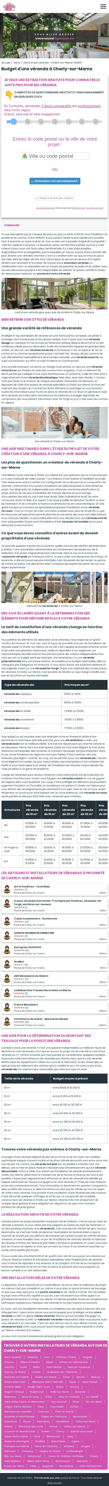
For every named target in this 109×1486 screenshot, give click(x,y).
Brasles (45, 1431)
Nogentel (47, 1466)
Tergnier (87, 1357)
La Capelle (92, 1396)
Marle (72, 1382)
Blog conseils (55, 1483)
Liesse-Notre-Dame (16, 1436)
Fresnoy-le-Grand (15, 1372)
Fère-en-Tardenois (79, 1367)
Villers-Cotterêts (30, 1362)
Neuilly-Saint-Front (39, 1387)
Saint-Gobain (90, 1382)
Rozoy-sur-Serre (14, 1466)
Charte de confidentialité (45, 208)
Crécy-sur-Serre (85, 1421)
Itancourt (10, 1451)
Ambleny (69, 1446)
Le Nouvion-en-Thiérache (62, 1372)
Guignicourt (37, 1392)
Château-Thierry (66, 1357)
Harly (41, 1406)
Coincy (60, 1431)
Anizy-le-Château (69, 1396)
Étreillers (40, 1441)
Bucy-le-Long (30, 1396)
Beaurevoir (10, 1421)
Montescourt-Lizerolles (18, 1411)
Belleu (36, 1367)
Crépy (48, 1396)
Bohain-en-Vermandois (74, 1362)
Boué (37, 1436)
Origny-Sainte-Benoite (18, 1406)
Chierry (94, 1456)
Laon (47, 1357)
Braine (60, 1387)
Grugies (85, 1446)
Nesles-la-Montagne (16, 1441)
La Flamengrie (75, 1451)
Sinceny (74, 1387)
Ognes (75, 1441)
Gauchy (9, 1367)
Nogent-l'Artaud (14, 1392)
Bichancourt (63, 1461)
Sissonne (80, 1392)
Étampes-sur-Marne (16, 1446)
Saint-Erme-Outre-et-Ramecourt (24, 1401)
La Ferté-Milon (12, 1387)
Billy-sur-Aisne (12, 1456)
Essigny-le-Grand (50, 1451)
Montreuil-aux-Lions (31, 1426)
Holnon (8, 1426)
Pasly (33, 1466)
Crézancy (27, 1451)
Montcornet (80, 1416)
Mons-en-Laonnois (46, 1446)
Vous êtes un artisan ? (94, 208)
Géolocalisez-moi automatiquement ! (55, 181)
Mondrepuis (66, 1466)
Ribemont (10, 1396)
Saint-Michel (53, 1367)
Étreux (27, 1421)
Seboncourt (35, 1456)
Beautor (95, 1377)
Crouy (66, 1377)
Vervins (80, 1377)
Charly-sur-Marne (45, 1377)
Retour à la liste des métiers (54, 198)
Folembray (43, 1421)
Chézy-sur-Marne (74, 1426)
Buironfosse (58, 1441)
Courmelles (57, 1406)
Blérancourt (53, 1436)
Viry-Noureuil (59, 1401)
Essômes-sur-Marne (16, 1377)
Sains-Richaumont (91, 1466)
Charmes (43, 1411)
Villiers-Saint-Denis (38, 1461)
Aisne (17, 62)
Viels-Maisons (12, 1461)
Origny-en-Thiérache (54, 1416)
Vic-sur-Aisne (94, 1401)
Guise (23, 1367)
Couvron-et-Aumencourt (19, 1431)
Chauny (9, 1362)
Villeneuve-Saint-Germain (47, 1382)
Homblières (62, 1421)
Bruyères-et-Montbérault (19, 1416)
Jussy (70, 1436)
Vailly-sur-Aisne (59, 1392)
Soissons (33, 1357)
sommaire (11, 225)
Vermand (82, 1461)
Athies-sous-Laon (15, 1382)
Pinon (76, 1401)
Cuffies (74, 1406)
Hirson (49, 1362)
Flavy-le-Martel (64, 1411)
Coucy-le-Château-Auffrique (66, 1456)
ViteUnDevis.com (78, 208)
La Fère (36, 1372)
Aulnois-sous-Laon (82, 1431)
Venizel (53, 1426)
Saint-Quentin (12, 1357)
